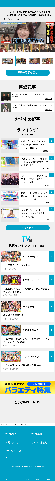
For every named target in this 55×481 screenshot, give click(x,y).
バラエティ (11, 424)
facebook (27, 409)
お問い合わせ (12, 442)
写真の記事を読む (27, 72)
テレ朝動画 (36, 434)
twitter (19, 409)
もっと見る (27, 227)
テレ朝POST (27, 3)
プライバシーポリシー (15, 454)
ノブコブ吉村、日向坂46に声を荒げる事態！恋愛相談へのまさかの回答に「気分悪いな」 (23, 424)
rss (36, 409)
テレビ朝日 (11, 434)
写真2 (31, 424)
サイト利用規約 (39, 442)
